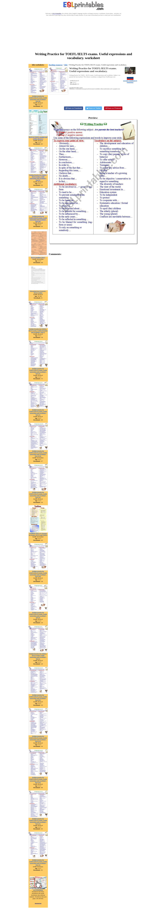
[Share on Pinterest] (113, 108)
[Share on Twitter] (93, 108)
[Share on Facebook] (73, 108)
